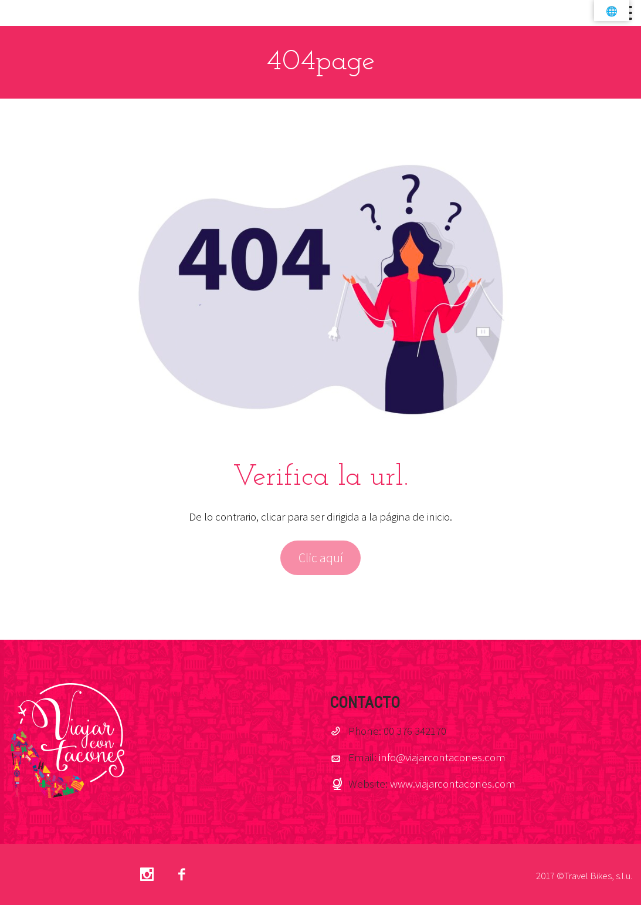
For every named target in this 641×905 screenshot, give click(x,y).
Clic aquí (321, 558)
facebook (181, 874)
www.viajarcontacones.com (452, 783)
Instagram (146, 874)
